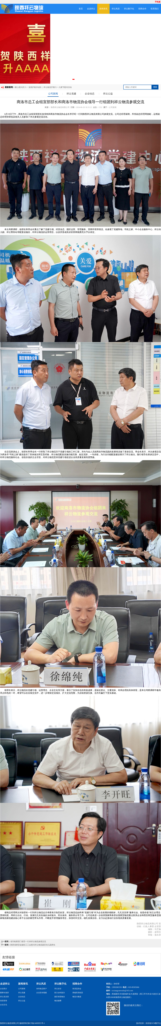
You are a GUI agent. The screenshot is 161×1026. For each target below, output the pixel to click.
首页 (81, 9)
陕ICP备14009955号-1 (36, 1023)
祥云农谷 (57, 989)
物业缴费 (57, 1001)
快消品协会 (76, 989)
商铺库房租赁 (77, 993)
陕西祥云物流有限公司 (60, 107)
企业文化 (3, 1005)
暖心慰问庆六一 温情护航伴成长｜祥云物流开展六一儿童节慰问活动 (43, 87)
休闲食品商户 (41, 989)
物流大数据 (76, 997)
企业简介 (3, 989)
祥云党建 (71, 93)
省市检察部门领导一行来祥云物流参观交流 (28, 942)
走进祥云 (91, 9)
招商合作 (142, 9)
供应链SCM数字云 (153, 1023)
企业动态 (89, 93)
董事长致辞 (4, 993)
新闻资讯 (103, 9)
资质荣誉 (3, 1001)
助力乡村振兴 (59, 993)
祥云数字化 (129, 9)
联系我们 (155, 9)
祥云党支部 (4, 997)
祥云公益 (108, 93)
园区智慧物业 (59, 997)
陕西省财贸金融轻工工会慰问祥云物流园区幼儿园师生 (32, 945)
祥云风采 (116, 9)
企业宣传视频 (41, 993)
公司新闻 (53, 93)
